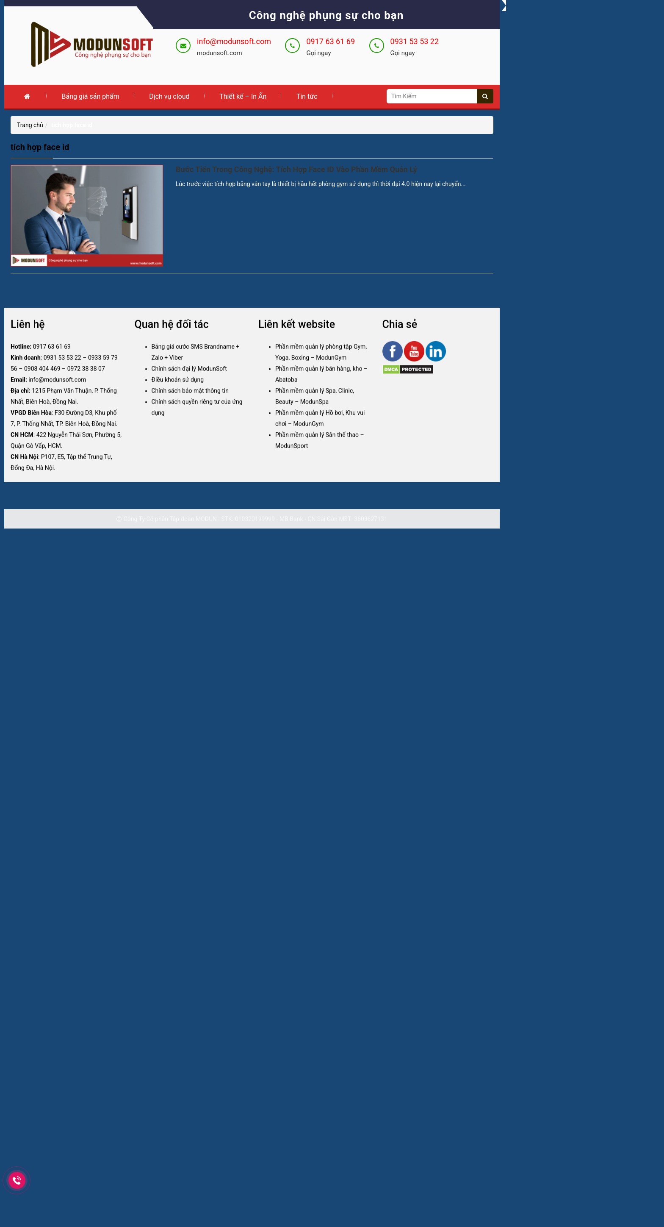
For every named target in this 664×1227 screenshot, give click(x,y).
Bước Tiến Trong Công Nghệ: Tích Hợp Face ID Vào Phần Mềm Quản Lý (296, 169)
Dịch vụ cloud (169, 96)
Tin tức (307, 96)
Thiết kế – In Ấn (242, 96)
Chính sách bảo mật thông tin (190, 400)
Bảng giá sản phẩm (90, 96)
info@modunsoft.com (234, 41)
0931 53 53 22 (414, 41)
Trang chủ (30, 125)
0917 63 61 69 (330, 41)
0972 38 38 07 (86, 378)
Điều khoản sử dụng (178, 389)
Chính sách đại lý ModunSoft (189, 378)
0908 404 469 (42, 378)
